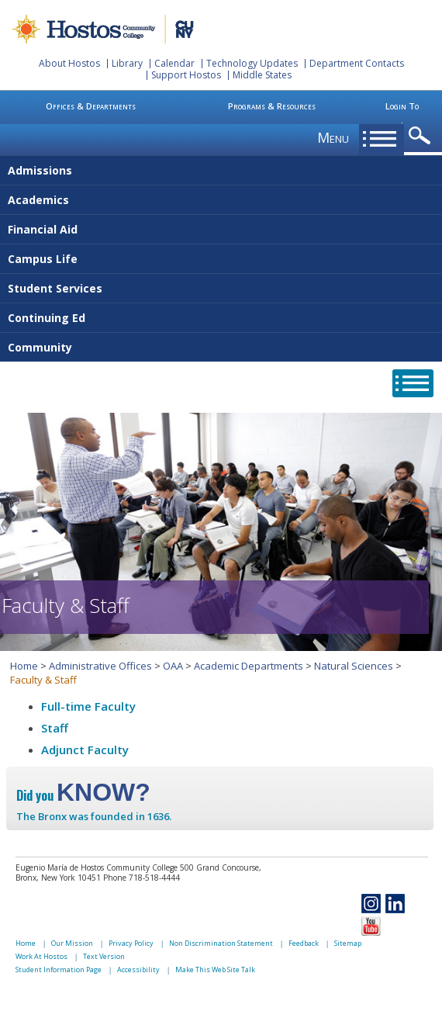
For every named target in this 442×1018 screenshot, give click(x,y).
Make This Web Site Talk (215, 969)
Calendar (174, 63)
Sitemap (347, 943)
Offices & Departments (91, 106)
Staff (54, 728)
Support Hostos (186, 74)
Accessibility (138, 969)
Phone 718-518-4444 (141, 877)
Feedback (303, 943)
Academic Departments (248, 666)
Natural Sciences (353, 666)
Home (24, 666)
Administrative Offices (100, 666)
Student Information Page (59, 969)
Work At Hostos (41, 956)
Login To (402, 106)
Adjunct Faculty (85, 749)
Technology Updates (252, 63)
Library (127, 63)
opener (422, 136)
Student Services (55, 288)
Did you (83, 795)
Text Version (104, 956)
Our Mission (72, 943)
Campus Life (43, 258)
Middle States (262, 74)
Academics (38, 199)
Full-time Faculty (88, 706)
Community (40, 347)
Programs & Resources (272, 106)
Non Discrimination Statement (221, 943)
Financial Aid (43, 229)
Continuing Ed (46, 317)
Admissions (40, 170)
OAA (173, 666)
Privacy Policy (131, 943)
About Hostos (69, 63)
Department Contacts (356, 63)
